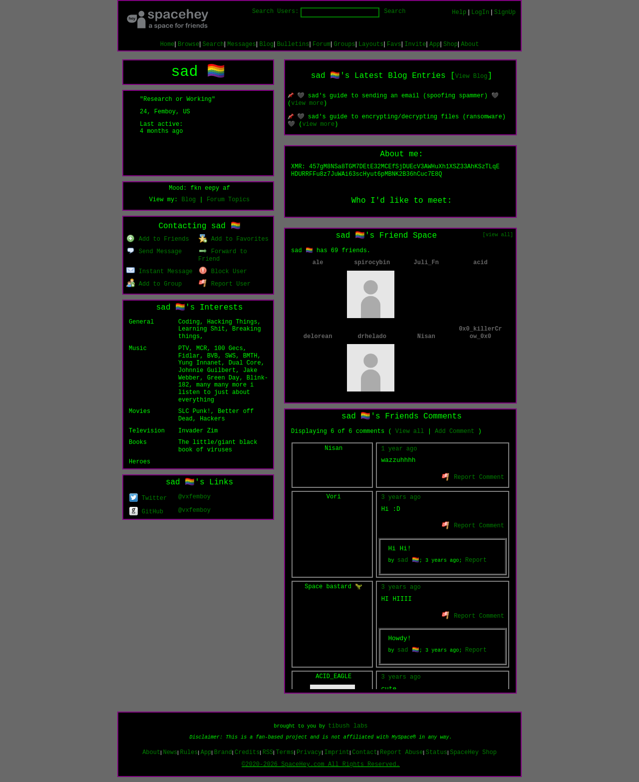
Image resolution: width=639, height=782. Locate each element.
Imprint (336, 752)
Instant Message (159, 271)
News (170, 752)
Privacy (309, 752)
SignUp (505, 12)
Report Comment (473, 477)
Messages (241, 44)
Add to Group (154, 284)
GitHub (146, 511)
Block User (223, 271)
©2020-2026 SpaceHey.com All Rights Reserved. (321, 764)
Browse (188, 44)
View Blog (471, 76)
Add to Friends (157, 239)
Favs (394, 44)
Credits (247, 752)
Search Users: (275, 11)
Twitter (148, 498)
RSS (268, 752)
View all (409, 431)
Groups (344, 44)
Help (459, 12)
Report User (225, 284)
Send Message (154, 251)
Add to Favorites (234, 239)
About (470, 44)
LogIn (480, 12)
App (434, 44)
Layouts (370, 44)
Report (476, 560)
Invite (415, 44)
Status (436, 752)
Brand (223, 752)
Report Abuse (401, 752)
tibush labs (347, 726)
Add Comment (454, 431)
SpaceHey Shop (473, 752)
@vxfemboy (194, 496)
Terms (285, 752)
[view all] (498, 235)
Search (394, 11)
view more (307, 103)
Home (167, 44)
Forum (321, 44)
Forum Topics (228, 199)
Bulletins (293, 44)
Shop (450, 44)
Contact (364, 752)
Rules (189, 752)
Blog (266, 44)
